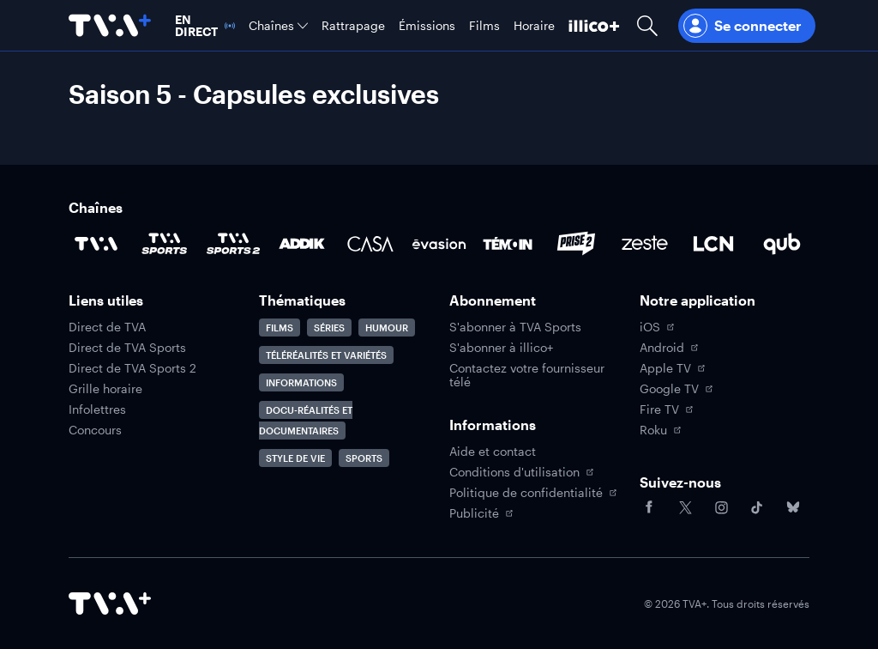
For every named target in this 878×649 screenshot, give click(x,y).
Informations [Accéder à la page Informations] (301, 382)
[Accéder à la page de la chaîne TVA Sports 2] (233, 243)
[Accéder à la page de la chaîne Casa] (370, 243)
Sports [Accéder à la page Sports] (364, 458)
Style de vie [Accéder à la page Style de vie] (295, 458)
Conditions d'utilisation (521, 472)
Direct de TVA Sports (127, 348)
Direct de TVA (107, 327)
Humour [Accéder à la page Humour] (386, 327)
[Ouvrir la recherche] (647, 25)
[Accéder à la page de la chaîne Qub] (782, 243)
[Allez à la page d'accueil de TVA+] (110, 25)
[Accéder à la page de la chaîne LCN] (713, 243)
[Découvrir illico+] (594, 25)
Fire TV (666, 409)
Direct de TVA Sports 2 (132, 368)
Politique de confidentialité (532, 493)
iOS (657, 327)
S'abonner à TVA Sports (515, 327)
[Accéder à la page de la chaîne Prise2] (576, 243)
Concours (95, 430)
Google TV (676, 389)
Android (669, 348)
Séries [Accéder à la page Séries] (329, 327)
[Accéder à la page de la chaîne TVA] (96, 243)
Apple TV (672, 368)
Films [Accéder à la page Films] (279, 327)
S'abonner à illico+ (501, 348)
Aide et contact (492, 451)
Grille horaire (105, 389)
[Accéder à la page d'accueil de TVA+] (110, 603)
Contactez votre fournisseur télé (526, 375)
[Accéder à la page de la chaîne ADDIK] (301, 243)
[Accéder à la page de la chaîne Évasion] (439, 243)
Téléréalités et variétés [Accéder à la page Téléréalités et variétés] (326, 355)
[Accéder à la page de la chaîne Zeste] (644, 243)
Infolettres (97, 409)
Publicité (481, 513)
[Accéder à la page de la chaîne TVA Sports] (164, 243)
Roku (660, 430)
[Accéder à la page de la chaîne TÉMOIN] (507, 243)
